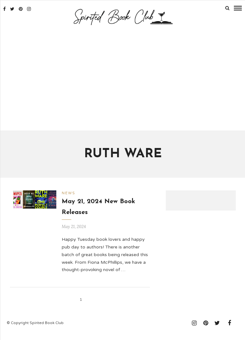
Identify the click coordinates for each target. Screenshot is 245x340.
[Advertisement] (123, 78)
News (68, 192)
